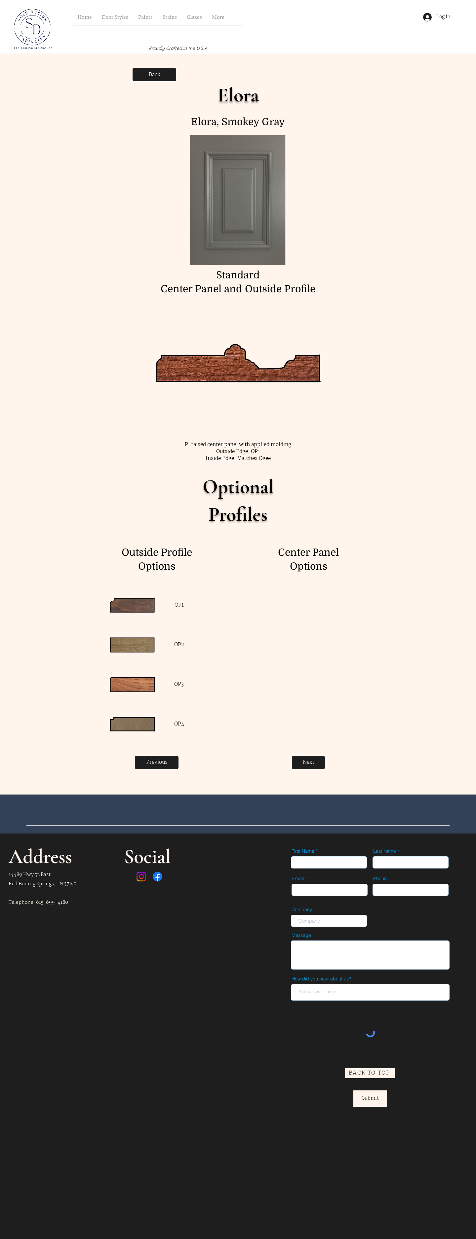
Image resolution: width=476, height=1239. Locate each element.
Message (301, 935)
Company (302, 909)
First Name (303, 851)
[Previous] (156, 762)
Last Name (384, 851)
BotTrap (371, 1156)
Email (298, 878)
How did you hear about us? (321, 978)
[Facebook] (157, 876)
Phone (380, 878)
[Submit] (370, 1098)
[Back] (154, 74)
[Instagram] (141, 876)
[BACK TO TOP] (370, 1073)
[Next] (308, 762)
